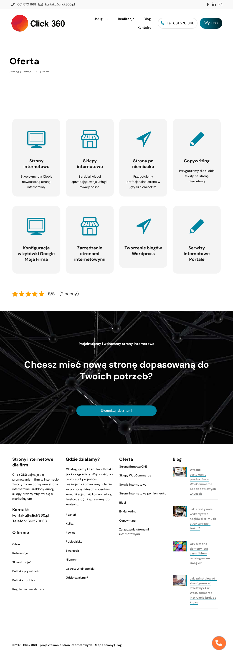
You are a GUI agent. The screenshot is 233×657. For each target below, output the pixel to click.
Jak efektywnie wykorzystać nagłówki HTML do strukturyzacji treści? (203, 518)
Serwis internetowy (132, 484)
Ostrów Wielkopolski (80, 569)
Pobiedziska (74, 541)
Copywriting (127, 520)
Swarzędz (72, 551)
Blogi (122, 502)
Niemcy (71, 559)
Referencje (20, 553)
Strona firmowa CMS (133, 466)
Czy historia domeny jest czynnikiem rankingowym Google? (200, 553)
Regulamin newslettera (28, 589)
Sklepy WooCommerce (135, 475)
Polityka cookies (23, 580)
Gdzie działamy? (77, 577)
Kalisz (69, 523)
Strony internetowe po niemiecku (142, 493)
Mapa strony (104, 645)
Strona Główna (20, 72)
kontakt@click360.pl (30, 515)
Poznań (71, 515)
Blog (119, 645)
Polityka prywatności (26, 571)
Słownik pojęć (22, 562)
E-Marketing (127, 511)
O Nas (16, 544)
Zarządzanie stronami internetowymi (134, 532)
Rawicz (70, 533)
